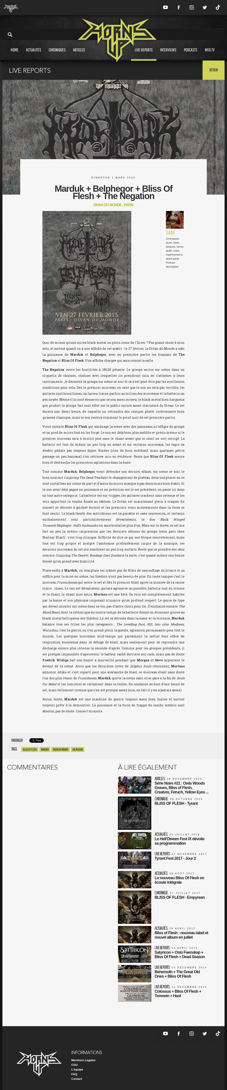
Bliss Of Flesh (30, 749)
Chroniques (57, 54)
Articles (79, 54)
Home (14, 54)
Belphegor (77, 749)
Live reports (143, 54)
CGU (74, 1065)
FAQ (74, 1074)
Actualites (33, 54)
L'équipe (77, 1069)
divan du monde (60, 749)
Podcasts (190, 54)
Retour (213, 69)
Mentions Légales (83, 1060)
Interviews (168, 54)
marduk (45, 749)
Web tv (209, 54)
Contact (76, 1078)
